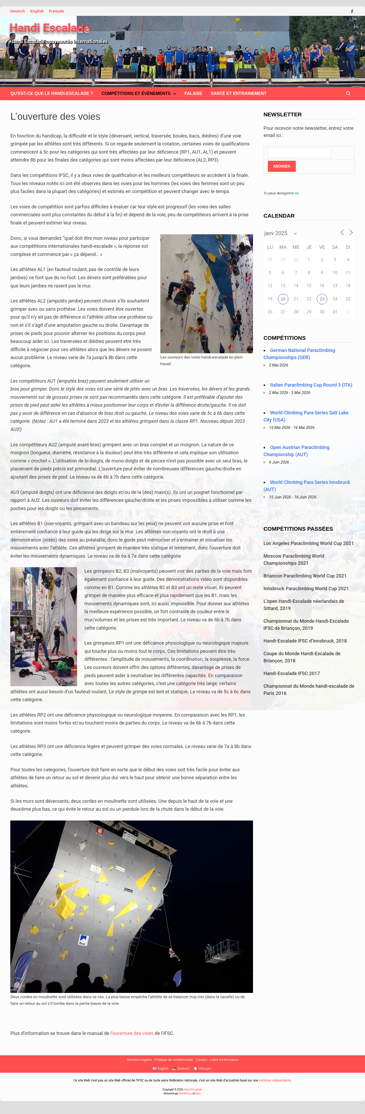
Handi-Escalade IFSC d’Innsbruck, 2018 (305, 641)
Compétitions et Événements (135, 93)
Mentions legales (139, 1060)
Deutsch (17, 11)
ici (296, 193)
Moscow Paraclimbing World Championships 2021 (294, 559)
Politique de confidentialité (173, 1060)
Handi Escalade (50, 28)
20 (282, 299)
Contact (201, 1060)
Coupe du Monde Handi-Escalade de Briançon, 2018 (302, 657)
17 (335, 285)
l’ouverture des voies (131, 1033)
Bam (198, 1093)
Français (56, 11)
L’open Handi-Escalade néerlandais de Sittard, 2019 (304, 604)
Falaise (194, 93)
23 (322, 299)
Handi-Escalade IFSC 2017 (292, 673)
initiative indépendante (275, 1080)
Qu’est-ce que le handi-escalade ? (51, 93)
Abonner (281, 166)
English (37, 11)
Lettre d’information (224, 1060)
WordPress (185, 1093)
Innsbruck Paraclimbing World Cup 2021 (306, 588)
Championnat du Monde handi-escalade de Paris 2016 (309, 689)
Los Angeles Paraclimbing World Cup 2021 (309, 543)
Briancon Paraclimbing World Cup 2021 (305, 576)
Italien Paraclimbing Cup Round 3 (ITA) (311, 385)
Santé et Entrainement (238, 93)
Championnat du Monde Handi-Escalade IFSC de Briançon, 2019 (306, 624)
